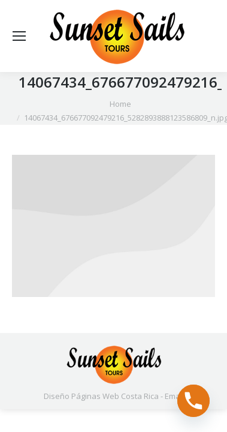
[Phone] (193, 401)
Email (174, 396)
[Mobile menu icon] (19, 36)
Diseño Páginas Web (81, 396)
